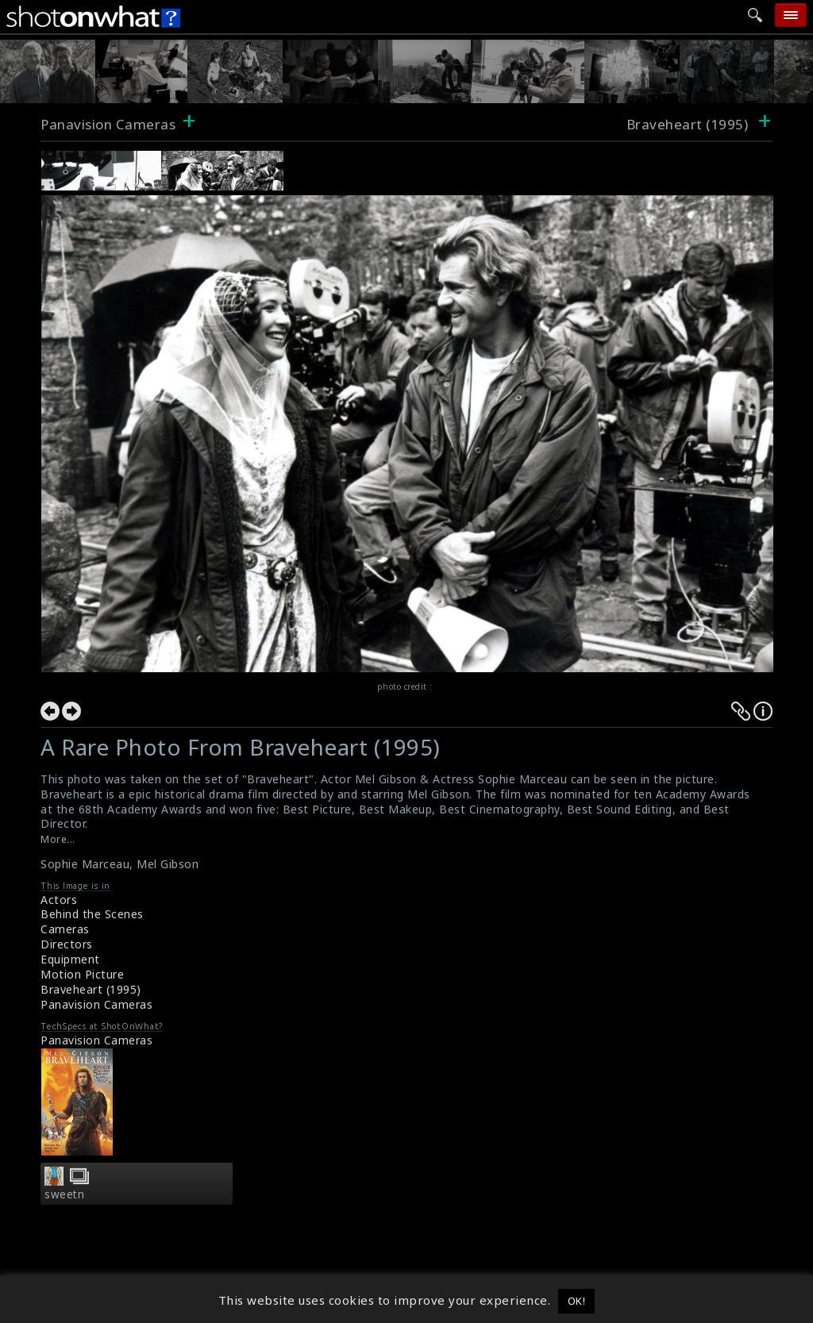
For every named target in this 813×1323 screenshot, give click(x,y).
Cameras (65, 928)
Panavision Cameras (107, 124)
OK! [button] (577, 1301)
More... (57, 839)
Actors (58, 899)
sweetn (64, 1194)
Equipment (70, 959)
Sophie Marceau (84, 863)
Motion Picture (82, 974)
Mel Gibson (167, 863)
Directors (66, 944)
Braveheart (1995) (90, 989)
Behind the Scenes (92, 913)
